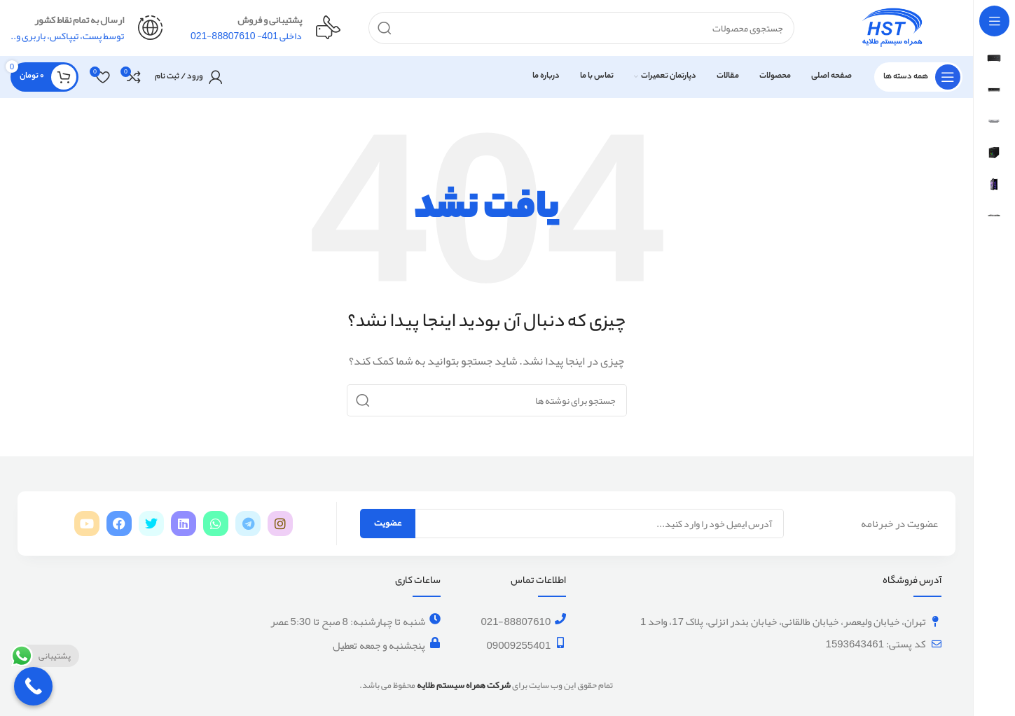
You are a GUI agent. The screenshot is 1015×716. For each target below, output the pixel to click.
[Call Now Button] (33, 686)
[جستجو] (581, 28)
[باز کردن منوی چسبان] (918, 77)
